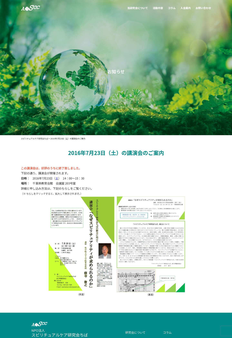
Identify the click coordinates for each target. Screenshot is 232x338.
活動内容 (158, 8)
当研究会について (137, 8)
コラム (172, 8)
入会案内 (185, 8)
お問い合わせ (203, 8)
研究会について (135, 332)
